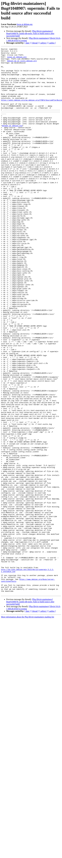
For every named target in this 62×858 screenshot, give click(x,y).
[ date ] (27, 43)
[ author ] (52, 43)
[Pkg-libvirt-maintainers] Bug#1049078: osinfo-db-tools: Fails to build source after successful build (30, 33)
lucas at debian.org (24, 24)
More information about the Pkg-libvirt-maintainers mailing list (27, 726)
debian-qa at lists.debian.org (22, 63)
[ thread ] (35, 43)
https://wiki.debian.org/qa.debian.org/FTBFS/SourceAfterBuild (31, 110)
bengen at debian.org (12, 141)
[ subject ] (43, 43)
